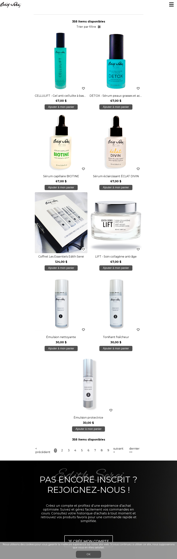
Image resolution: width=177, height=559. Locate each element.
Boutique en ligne (88, 462)
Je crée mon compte (88, 380)
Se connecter (85, 498)
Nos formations (88, 448)
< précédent (42, 289)
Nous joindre (88, 475)
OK (88, 554)
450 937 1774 (89, 433)
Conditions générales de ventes (88, 489)
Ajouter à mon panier (52, 106)
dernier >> (134, 289)
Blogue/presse (88, 468)
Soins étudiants (88, 455)
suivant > (118, 289)
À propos (88, 441)
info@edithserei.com (88, 482)
